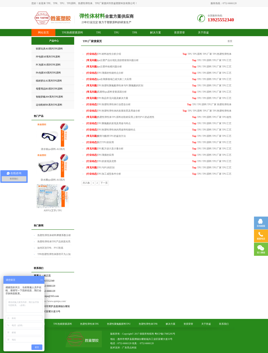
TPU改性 (226, 117)
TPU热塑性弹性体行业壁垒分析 (108, 104)
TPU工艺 (226, 60)
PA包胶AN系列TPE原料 (48, 72)
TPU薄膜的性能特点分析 (104, 73)
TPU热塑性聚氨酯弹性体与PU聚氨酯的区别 (114, 85)
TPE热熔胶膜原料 (72, 32)
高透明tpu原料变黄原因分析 (106, 92)
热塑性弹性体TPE (89, 324)
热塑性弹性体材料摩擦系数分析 (54, 235)
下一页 (104, 183)
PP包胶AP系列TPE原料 (48, 56)
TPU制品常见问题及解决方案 (107, 98)
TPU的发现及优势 (101, 161)
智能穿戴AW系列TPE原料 (49, 96)
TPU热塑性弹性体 (222, 54)
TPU (116, 32)
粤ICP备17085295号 (165, 334)
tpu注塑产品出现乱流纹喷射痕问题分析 (112, 60)
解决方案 (155, 32)
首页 (229, 41)
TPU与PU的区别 (100, 167)
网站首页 (43, 32)
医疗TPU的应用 (100, 142)
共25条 (86, 183)
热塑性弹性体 (224, 104)
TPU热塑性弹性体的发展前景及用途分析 (113, 110)
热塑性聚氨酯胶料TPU (119, 324)
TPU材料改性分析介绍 (103, 54)
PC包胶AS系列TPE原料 (48, 64)
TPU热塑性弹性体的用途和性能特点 (110, 129)
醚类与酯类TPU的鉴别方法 (106, 136)
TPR (134, 32)
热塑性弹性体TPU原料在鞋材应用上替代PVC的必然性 (120, 117)
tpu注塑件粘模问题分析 (104, 66)
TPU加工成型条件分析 (103, 174)
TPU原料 (197, 54)
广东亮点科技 (129, 347)
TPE (98, 32)
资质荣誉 (179, 32)
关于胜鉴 (203, 32)
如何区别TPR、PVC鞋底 (50, 248)
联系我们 (224, 324)
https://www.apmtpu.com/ (53, 301)
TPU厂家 (207, 54)
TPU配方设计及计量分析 (104, 148)
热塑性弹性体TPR (148, 324)
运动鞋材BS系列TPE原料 (49, 105)
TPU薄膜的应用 (100, 155)
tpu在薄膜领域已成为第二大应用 (108, 79)
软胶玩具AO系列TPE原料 (49, 48)
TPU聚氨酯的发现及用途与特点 (108, 123)
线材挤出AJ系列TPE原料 (49, 80)
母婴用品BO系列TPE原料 (49, 88)
